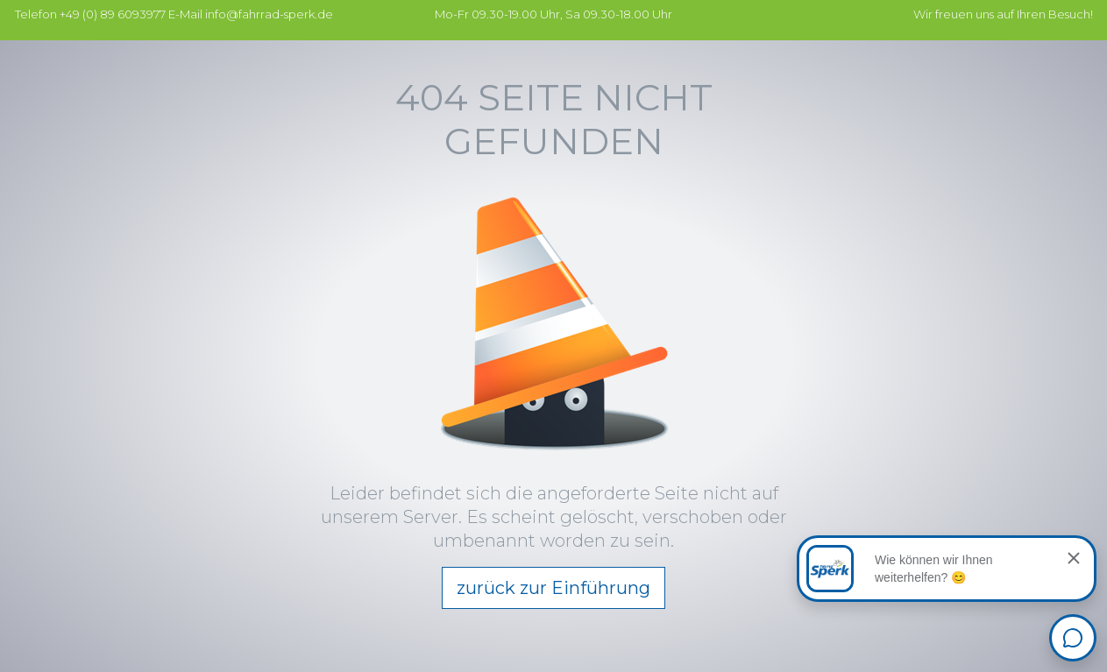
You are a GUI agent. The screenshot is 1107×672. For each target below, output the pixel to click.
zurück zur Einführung (553, 587)
